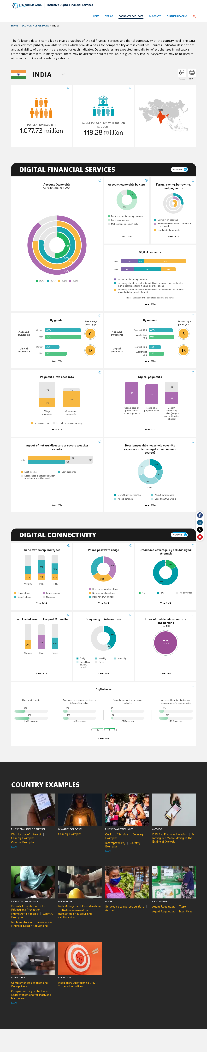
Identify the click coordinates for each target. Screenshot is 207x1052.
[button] (194, 16)
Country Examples (23, 842)
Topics (109, 16)
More (14, 846)
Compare (177, 169)
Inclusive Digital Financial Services (70, 5)
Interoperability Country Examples (122, 844)
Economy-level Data (35, 25)
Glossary (155, 16)
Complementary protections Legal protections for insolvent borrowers (31, 994)
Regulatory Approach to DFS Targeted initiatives (78, 984)
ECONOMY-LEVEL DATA (131, 16)
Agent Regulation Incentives (172, 911)
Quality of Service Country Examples (124, 836)
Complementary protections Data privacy (31, 984)
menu (63, 74)
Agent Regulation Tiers (169, 906)
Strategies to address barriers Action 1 (126, 908)
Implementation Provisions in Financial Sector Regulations (32, 924)
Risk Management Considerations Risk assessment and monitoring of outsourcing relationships (79, 912)
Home (96, 16)
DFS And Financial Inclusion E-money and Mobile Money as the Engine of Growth (173, 838)
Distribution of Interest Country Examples (27, 836)
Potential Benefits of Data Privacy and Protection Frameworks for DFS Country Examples (32, 912)
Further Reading (177, 16)
